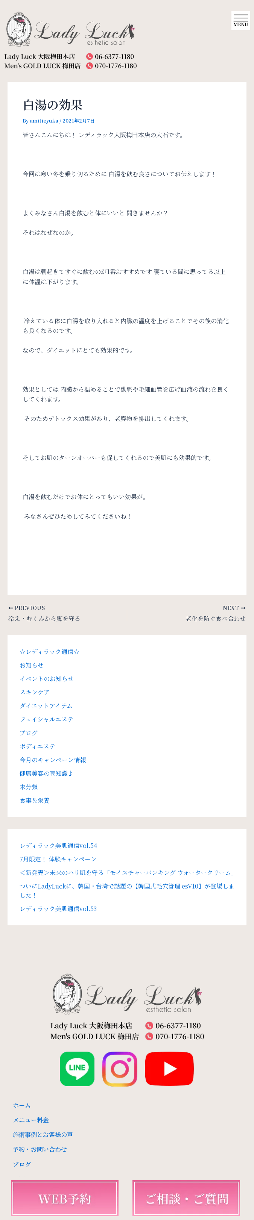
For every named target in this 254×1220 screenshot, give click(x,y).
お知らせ (32, 665)
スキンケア (35, 692)
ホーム (22, 1105)
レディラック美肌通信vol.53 (58, 908)
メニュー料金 (31, 1120)
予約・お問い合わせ (40, 1149)
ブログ (29, 732)
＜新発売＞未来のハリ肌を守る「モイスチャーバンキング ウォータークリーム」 (128, 872)
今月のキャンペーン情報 (53, 759)
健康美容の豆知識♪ (47, 773)
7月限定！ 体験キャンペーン (58, 859)
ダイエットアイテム (46, 705)
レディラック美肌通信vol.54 (58, 845)
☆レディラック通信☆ (49, 651)
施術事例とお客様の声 (43, 1134)
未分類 (29, 787)
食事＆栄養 (35, 800)
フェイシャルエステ (46, 719)
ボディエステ (37, 746)
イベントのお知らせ (47, 678)
